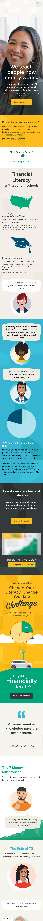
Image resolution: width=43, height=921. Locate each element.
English (5, 918)
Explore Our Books (21, 521)
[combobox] (7, 919)
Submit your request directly (21, 564)
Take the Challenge (21, 696)
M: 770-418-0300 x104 (14, 139)
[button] (37, 3)
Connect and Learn (21, 102)
